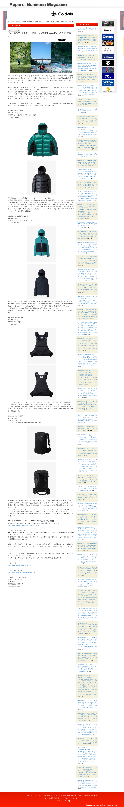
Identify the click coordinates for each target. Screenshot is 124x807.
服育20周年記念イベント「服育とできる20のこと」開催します (87, 716)
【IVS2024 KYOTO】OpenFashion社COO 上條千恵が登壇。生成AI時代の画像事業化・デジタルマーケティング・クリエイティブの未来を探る (87, 668)
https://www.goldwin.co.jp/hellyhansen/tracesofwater (24, 525)
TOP (8, 21)
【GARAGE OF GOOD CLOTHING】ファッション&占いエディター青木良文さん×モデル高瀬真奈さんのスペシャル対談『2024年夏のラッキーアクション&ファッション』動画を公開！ (87, 754)
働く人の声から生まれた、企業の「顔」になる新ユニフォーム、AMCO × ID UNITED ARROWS (87, 287)
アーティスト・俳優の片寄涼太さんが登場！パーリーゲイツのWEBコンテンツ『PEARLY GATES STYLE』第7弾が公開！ (87, 452)
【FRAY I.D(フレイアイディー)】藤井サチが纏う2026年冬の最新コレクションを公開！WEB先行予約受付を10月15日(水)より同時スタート (87, 359)
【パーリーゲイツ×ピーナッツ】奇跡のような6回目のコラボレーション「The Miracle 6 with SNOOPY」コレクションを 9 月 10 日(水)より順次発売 (87, 518)
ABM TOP (30, 795)
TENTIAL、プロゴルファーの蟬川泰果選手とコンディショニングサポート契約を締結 (87, 57)
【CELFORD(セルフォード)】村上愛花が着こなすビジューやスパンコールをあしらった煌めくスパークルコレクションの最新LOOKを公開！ (87, 275)
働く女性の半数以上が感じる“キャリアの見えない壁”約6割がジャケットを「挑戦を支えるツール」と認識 (87, 247)
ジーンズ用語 (49, 798)
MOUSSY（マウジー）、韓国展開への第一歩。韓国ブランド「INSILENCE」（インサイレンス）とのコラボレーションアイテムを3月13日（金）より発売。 (87, 211)
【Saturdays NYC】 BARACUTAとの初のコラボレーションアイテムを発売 (87, 428)
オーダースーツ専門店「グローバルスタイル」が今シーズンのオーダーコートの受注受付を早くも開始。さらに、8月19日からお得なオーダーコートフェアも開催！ (87, 614)
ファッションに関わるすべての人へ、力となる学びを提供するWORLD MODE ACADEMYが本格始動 (87, 783)
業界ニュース (38, 795)
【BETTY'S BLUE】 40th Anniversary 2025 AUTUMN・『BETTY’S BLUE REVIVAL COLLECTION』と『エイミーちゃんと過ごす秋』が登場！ (87, 377)
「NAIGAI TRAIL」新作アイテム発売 (87, 110)
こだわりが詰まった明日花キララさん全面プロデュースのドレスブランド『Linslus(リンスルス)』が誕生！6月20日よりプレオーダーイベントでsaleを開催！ (87, 704)
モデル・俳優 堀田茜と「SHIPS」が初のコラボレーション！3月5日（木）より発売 (87, 260)
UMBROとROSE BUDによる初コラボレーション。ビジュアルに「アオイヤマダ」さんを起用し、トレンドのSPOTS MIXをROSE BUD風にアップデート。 (87, 642)
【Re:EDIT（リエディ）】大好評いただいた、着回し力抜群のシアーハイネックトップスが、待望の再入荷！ (87, 597)
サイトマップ (65, 801)
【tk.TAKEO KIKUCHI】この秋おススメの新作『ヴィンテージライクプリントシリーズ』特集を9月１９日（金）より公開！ (87, 479)
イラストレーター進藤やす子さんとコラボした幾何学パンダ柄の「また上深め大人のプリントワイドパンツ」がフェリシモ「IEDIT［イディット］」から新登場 (87, 628)
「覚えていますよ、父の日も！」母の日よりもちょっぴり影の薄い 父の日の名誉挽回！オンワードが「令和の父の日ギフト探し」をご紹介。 (87, 729)
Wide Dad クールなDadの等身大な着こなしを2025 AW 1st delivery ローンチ (87, 488)
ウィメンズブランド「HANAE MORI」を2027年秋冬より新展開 (87, 39)
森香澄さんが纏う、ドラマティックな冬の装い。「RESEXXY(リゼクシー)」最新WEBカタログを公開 (87, 300)
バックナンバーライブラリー (69, 798)
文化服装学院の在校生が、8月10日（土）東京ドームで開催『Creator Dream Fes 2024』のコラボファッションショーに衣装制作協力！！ (87, 657)
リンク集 (57, 801)
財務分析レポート (49, 795)
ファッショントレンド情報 (64, 795)
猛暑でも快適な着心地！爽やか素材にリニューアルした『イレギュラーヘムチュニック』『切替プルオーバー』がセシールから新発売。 (87, 583)
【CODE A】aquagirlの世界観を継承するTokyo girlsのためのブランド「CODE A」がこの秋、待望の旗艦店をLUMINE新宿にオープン (87, 547)
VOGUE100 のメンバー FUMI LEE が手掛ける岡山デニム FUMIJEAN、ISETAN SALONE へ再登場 (87, 235)
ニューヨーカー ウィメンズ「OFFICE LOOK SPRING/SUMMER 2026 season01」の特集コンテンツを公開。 (87, 67)
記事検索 (57, 798)
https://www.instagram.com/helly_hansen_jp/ (21, 572)
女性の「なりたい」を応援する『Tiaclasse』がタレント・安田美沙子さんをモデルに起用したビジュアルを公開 (87, 507)
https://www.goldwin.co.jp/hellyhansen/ (19, 565)
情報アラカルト (78, 795)
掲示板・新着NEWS (16, 21)
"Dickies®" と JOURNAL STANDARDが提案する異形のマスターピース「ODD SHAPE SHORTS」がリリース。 (87, 78)
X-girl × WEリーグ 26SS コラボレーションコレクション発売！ (87, 154)
